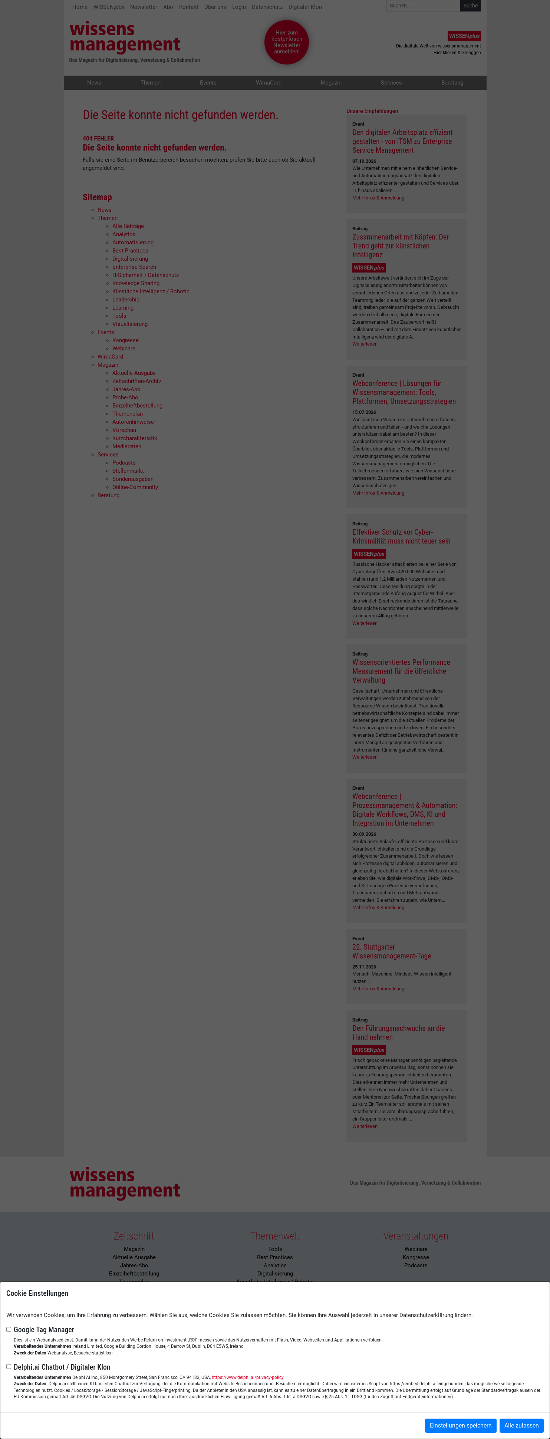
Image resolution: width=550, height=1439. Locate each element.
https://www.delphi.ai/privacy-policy (248, 1377)
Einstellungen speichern (461, 1425)
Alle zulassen (521, 1425)
